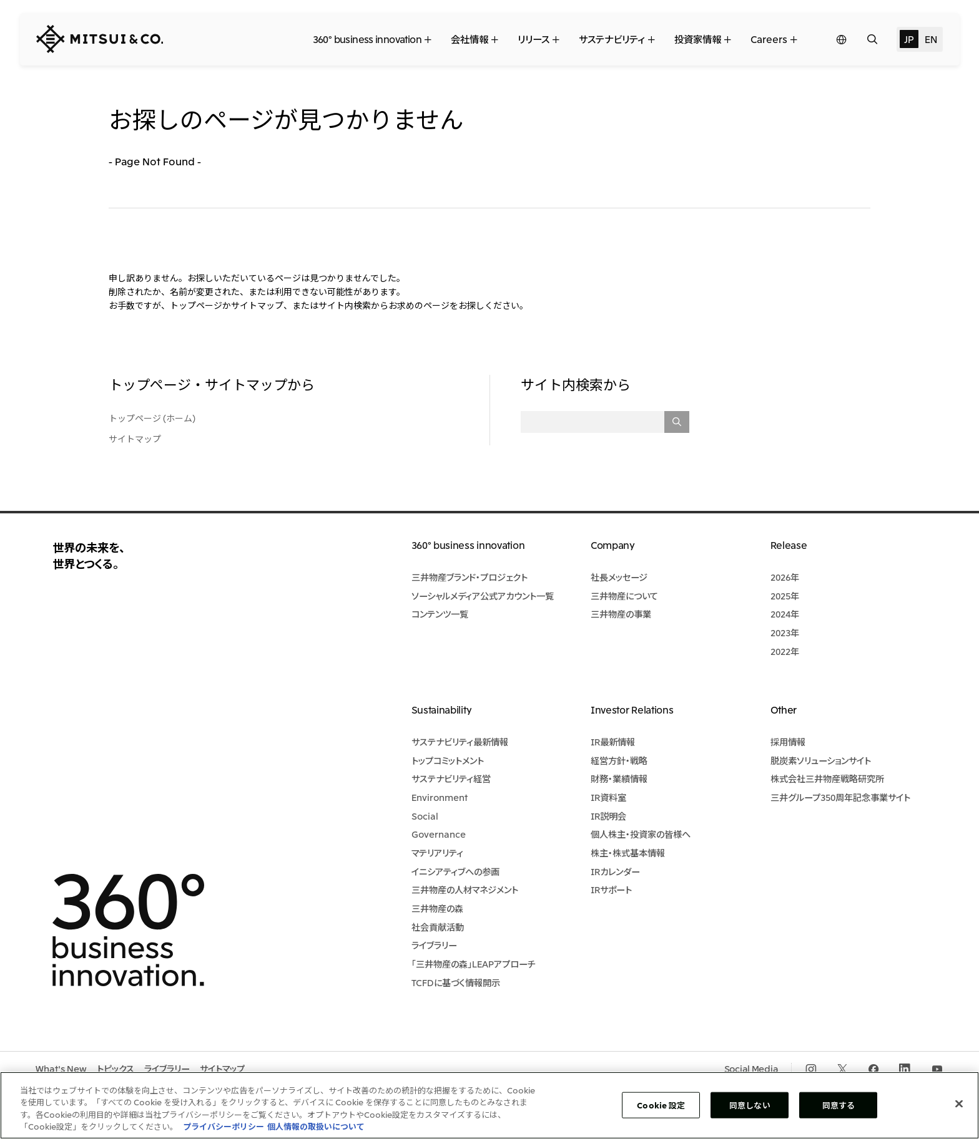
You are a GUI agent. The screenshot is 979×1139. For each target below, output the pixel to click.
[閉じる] (959, 1103)
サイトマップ (135, 438)
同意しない (749, 1105)
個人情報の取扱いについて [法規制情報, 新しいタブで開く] (316, 1126)
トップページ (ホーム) (152, 418)
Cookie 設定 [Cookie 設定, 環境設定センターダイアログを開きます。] (661, 1105)
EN (931, 39)
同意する (838, 1105)
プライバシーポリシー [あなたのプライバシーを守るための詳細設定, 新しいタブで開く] (223, 1126)
